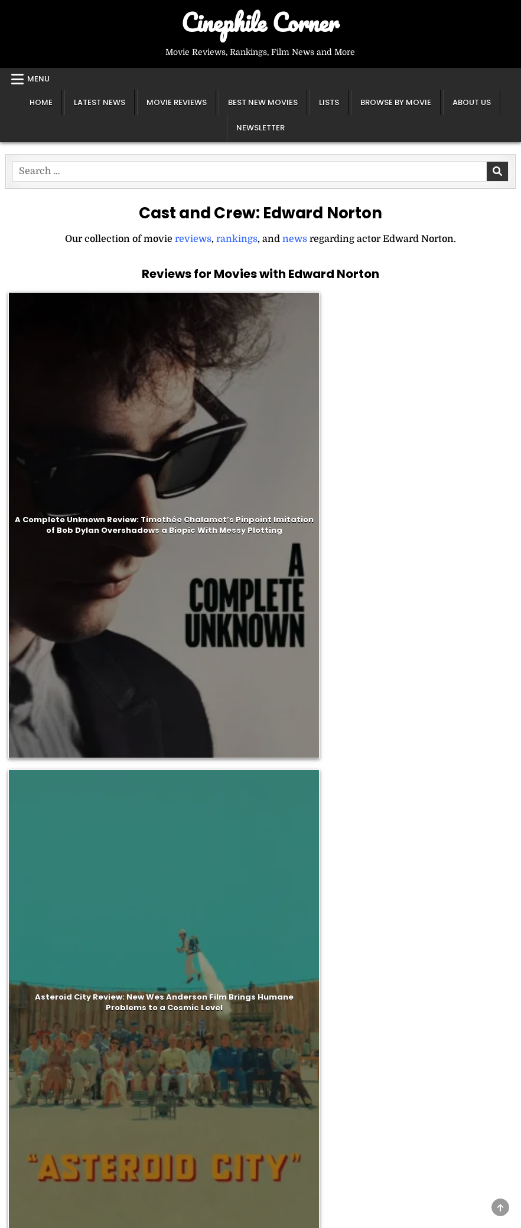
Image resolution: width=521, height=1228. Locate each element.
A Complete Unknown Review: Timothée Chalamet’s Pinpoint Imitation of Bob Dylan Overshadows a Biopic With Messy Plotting (67, 380)
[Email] (260, 873)
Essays (29, 1114)
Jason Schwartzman (72, 766)
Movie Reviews (176, 102)
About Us (471, 102)
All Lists (367, 1002)
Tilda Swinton (58, 721)
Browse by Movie (395, 102)
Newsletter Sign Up (58, 987)
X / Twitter (38, 1002)
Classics (200, 972)
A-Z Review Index (222, 1017)
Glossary (34, 1130)
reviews (193, 239)
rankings (237, 239)
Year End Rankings (393, 987)
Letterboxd (39, 1032)
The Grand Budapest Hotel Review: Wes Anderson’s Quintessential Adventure (196, 568)
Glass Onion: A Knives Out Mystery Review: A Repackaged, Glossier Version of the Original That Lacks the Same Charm (324, 380)
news (294, 239)
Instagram (38, 1017)
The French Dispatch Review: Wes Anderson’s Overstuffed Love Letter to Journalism (453, 380)
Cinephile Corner (260, 22)
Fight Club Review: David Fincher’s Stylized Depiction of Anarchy (454, 567)
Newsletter (260, 127)
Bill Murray (51, 751)
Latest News (99, 102)
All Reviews (208, 1002)
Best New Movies (263, 102)
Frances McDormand (74, 796)
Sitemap (33, 1047)
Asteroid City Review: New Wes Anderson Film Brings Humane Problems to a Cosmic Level (196, 380)
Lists (329, 102)
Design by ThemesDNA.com (260, 1215)
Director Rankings (391, 972)
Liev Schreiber (59, 827)
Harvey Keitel (57, 812)
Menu (38, 78)
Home (41, 102)
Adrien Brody (56, 782)
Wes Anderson (58, 736)
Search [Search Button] (257, 1174)
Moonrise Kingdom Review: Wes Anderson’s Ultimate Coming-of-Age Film (324, 568)
